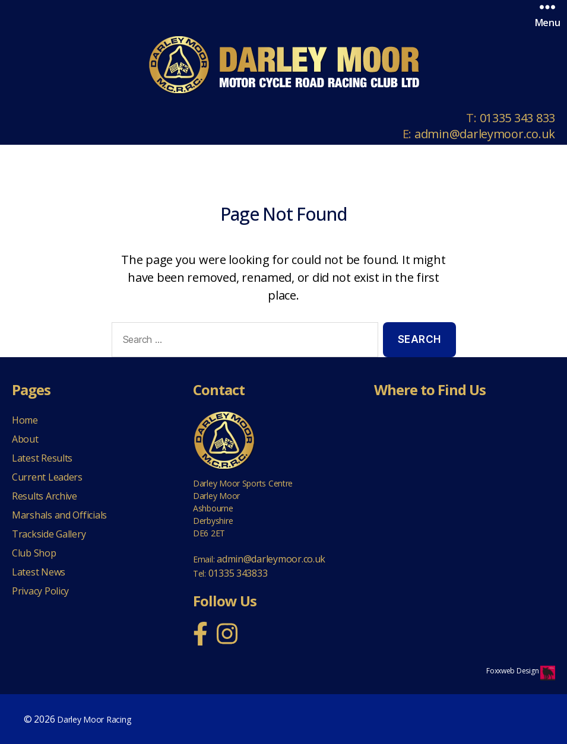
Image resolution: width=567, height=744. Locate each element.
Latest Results (42, 458)
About (25, 439)
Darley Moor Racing (94, 719)
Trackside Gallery (48, 533)
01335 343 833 (518, 118)
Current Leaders (47, 477)
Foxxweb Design (513, 671)
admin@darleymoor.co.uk (484, 134)
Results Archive (44, 496)
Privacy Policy (40, 590)
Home (25, 420)
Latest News (38, 571)
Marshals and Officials (59, 515)
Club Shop (34, 552)
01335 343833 (238, 573)
